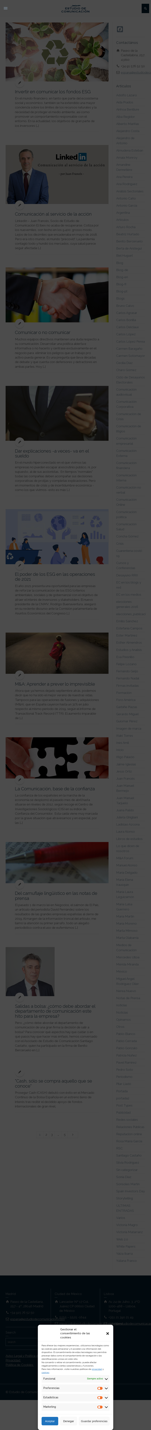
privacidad (97, 1369)
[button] (107, 1333)
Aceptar (50, 1421)
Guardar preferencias (94, 1421)
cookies (45, 1372)
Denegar (68, 1421)
